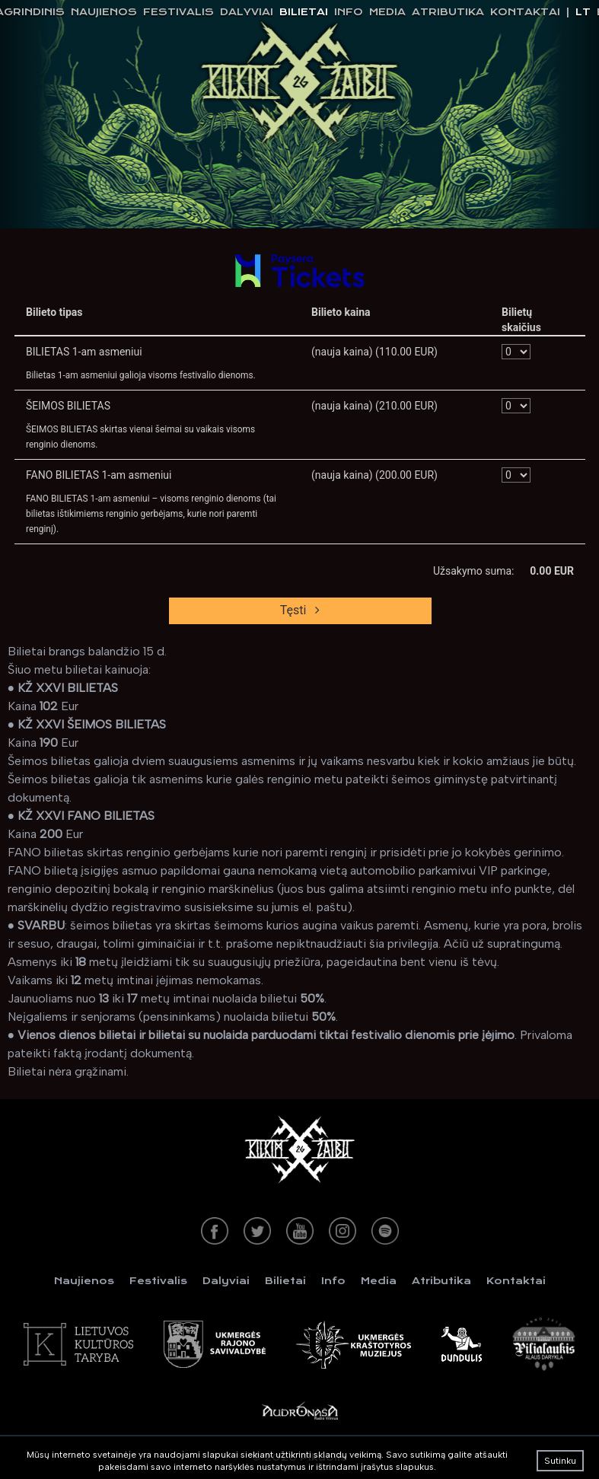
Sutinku (560, 1460)
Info (348, 12)
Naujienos (104, 12)
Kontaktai (525, 12)
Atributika (448, 12)
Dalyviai (246, 12)
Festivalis (178, 12)
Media (387, 12)
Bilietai (303, 12)
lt (583, 12)
